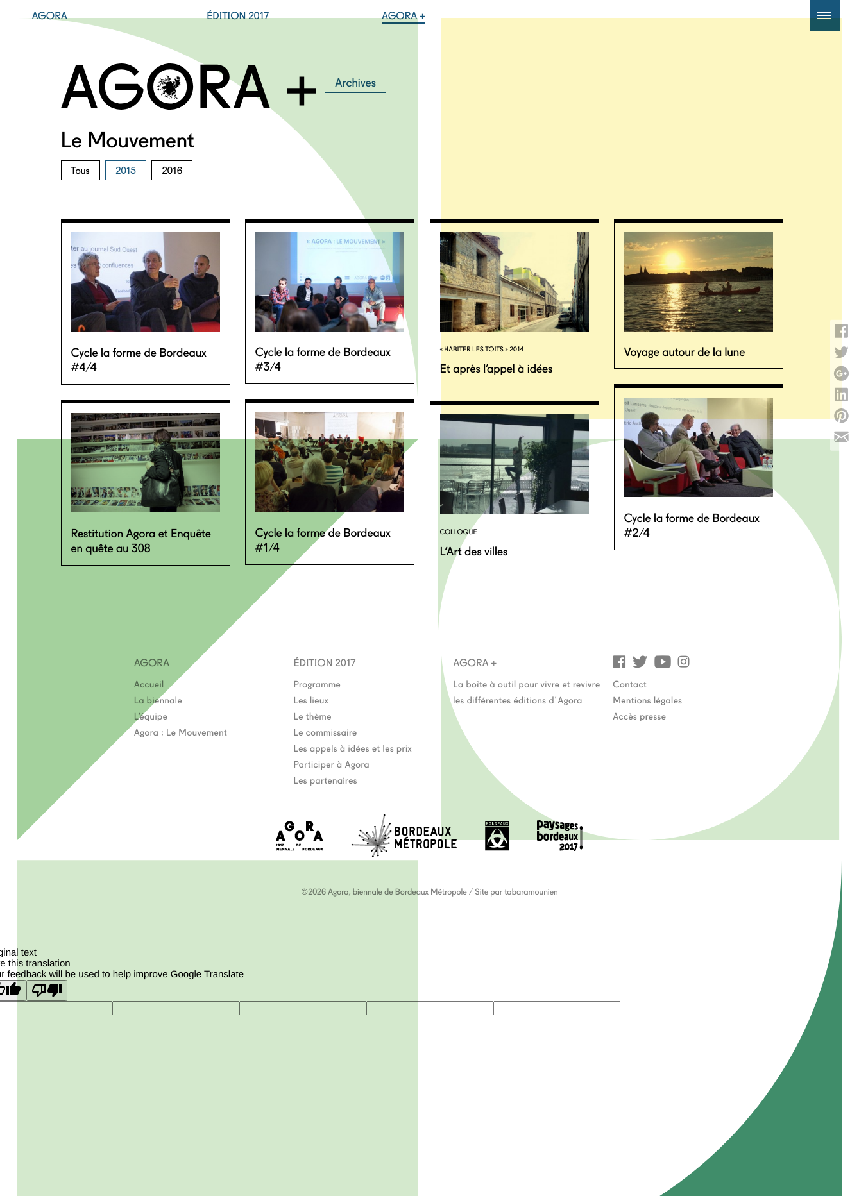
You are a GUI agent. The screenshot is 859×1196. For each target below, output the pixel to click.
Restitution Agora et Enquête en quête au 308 (141, 539)
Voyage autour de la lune (684, 350)
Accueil (149, 683)
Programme (317, 683)
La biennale (158, 699)
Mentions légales (647, 699)
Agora (50, 15)
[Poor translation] (46, 990)
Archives (355, 81)
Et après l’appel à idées (496, 367)
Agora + (403, 15)
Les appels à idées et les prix (353, 747)
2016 (172, 169)
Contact (630, 683)
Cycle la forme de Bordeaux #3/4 (323, 358)
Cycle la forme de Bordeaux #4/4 (139, 359)
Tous (80, 169)
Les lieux (311, 699)
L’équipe (151, 715)
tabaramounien (530, 891)
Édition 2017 (238, 15)
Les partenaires (326, 779)
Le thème (313, 715)
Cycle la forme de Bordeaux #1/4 (323, 539)
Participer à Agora (332, 763)
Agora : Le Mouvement (181, 731)
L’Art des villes (474, 550)
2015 (125, 169)
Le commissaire (325, 731)
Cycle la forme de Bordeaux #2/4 (692, 524)
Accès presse (639, 715)
